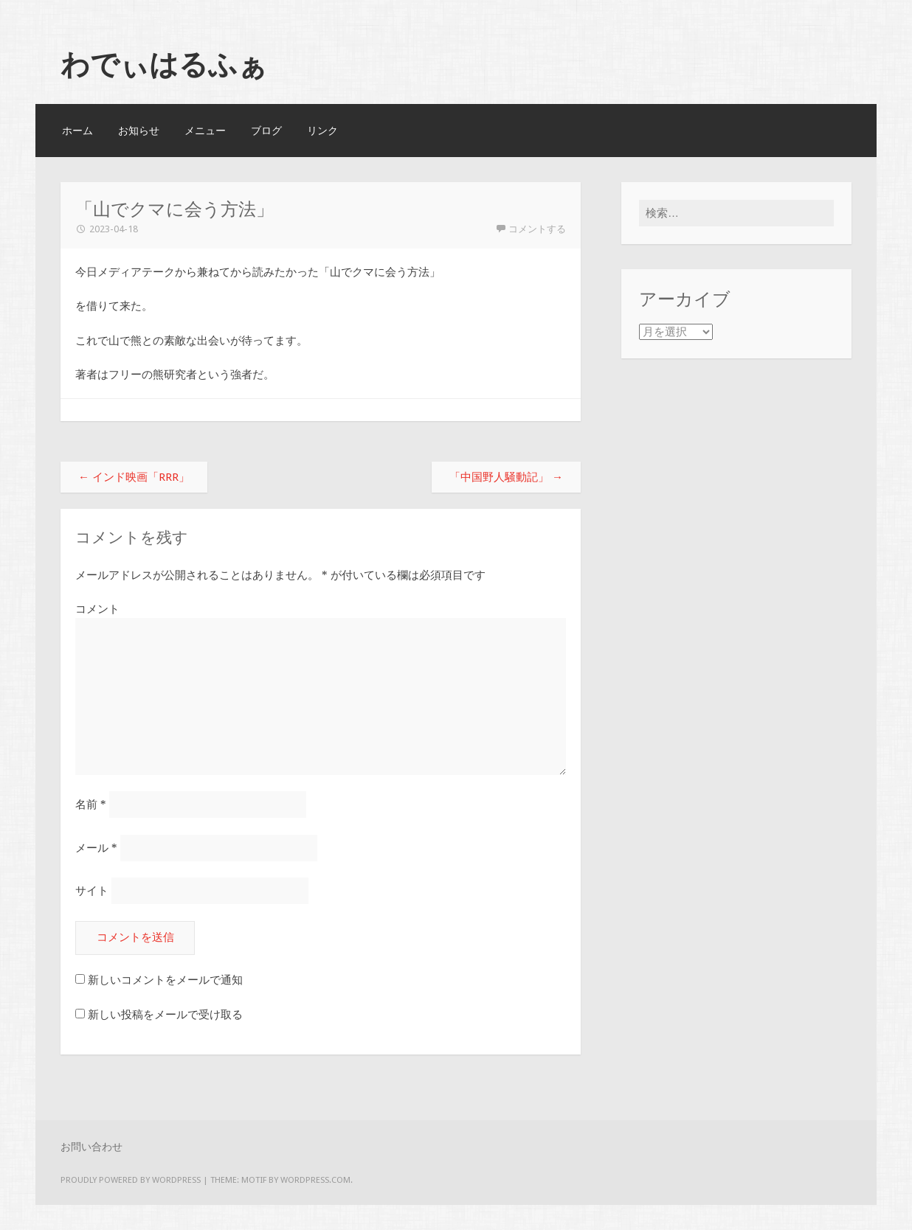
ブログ (266, 130)
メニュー (205, 130)
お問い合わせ (91, 1147)
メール (96, 848)
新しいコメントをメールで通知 (165, 980)
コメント (97, 609)
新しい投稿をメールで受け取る (165, 1014)
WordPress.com (315, 1180)
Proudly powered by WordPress (131, 1180)
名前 (90, 804)
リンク (322, 130)
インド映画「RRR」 (134, 477)
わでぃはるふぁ (164, 64)
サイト (91, 890)
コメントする (537, 228)
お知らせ (138, 130)
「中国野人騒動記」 (506, 477)
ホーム (77, 130)
